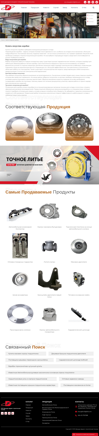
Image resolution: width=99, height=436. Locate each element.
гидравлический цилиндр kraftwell (73, 360)
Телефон (90, 18)
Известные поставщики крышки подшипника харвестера (31, 385)
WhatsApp (90, 21)
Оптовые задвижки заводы (73, 379)
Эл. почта (90, 15)
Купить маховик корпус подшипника (23, 354)
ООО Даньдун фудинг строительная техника (17, 2)
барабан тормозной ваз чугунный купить (25, 366)
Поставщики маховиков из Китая (76, 385)
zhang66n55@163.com (73, 2)
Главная (3, 40)
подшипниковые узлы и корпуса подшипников (27, 379)
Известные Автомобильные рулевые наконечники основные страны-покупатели (41, 373)
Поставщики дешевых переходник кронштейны (28, 360)
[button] (90, 126)
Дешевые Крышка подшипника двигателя (68, 354)
